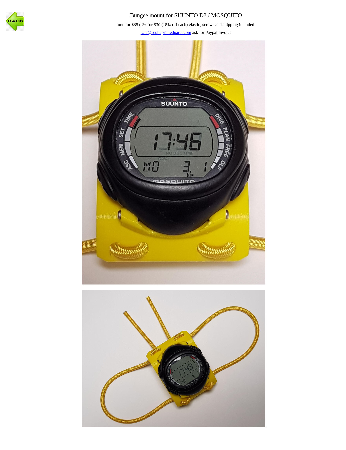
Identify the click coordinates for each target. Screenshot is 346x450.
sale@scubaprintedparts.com (166, 32)
